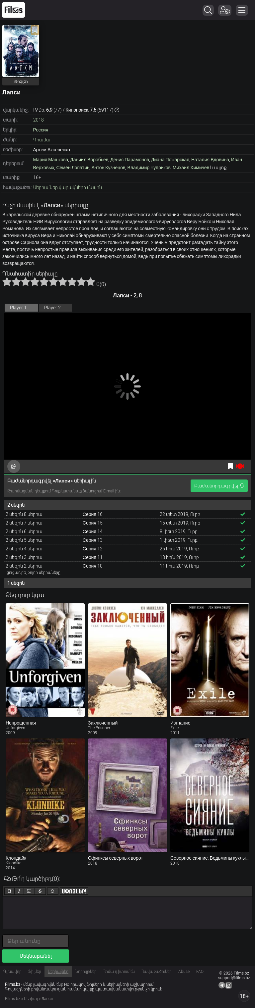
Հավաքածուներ (156, 971)
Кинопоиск (77, 110)
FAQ (200, 971)
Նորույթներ (86, 971)
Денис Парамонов (129, 159)
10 (90, 281)
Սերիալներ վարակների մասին (67, 187)
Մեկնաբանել (36, 956)
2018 (38, 120)
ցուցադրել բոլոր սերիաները (33, 572)
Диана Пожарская (170, 159)
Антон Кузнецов (108, 167)
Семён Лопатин (72, 167)
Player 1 (18, 307)
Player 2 (52, 307)
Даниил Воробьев (89, 159)
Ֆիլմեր (34, 971)
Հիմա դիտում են (119, 971)
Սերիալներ (58, 971)
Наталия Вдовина (210, 159)
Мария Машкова (50, 159)
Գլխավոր (12, 971)
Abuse (184, 971)
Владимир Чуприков (149, 167)
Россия (40, 129)
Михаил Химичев (191, 167)
